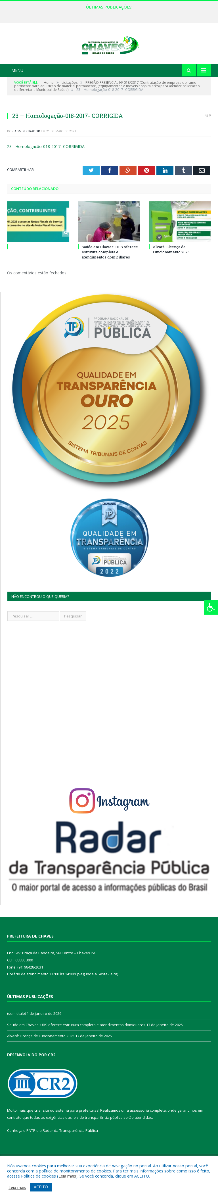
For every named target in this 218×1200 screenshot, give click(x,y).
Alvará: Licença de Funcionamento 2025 (171, 271)
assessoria (139, 1131)
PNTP (30, 1151)
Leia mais (67, 1176)
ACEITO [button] (41, 1186)
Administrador (27, 152)
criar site (41, 1131)
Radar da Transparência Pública (70, 1151)
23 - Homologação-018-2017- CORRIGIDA (46, 167)
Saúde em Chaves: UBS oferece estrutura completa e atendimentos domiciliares (110, 273)
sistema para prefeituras (76, 1131)
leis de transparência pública (98, 1138)
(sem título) (16, 1034)
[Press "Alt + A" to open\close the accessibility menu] (211, 607)
